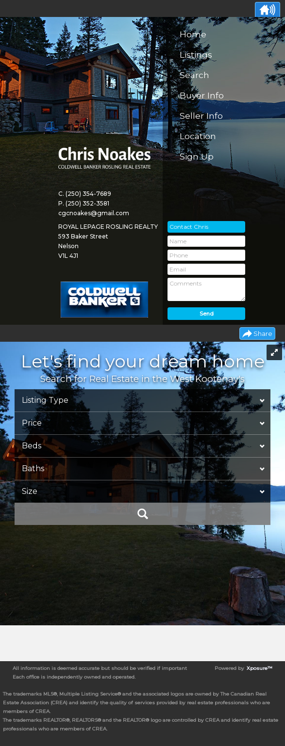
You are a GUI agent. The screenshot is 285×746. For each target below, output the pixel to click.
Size (29, 491)
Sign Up (197, 156)
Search (194, 75)
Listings (196, 54)
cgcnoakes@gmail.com (93, 213)
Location (198, 136)
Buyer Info (202, 95)
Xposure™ (259, 668)
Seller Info (201, 116)
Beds (31, 445)
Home (193, 34)
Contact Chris (188, 226)
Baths (33, 468)
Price (32, 423)
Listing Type (45, 400)
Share (262, 333)
